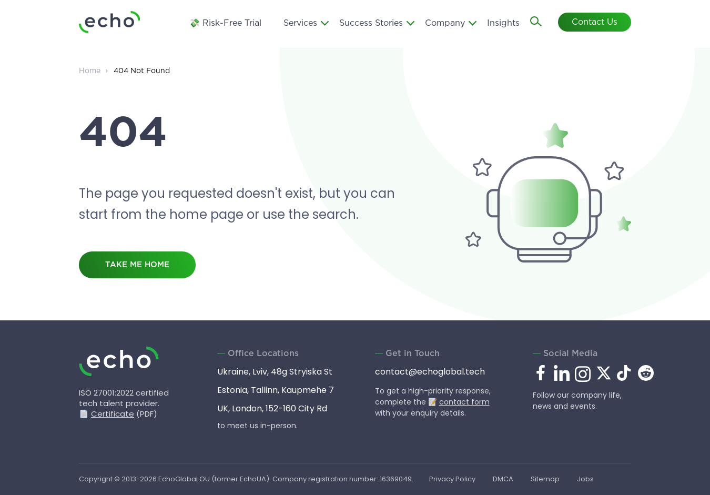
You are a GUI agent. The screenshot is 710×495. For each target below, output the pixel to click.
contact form (464, 402)
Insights (503, 23)
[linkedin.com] (562, 380)
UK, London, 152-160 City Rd (272, 408)
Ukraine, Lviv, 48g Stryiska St (274, 372)
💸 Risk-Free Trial (225, 23)
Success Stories (371, 23)
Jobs (585, 479)
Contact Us (594, 22)
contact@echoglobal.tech (430, 372)
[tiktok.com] (625, 378)
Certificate (112, 413)
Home (89, 71)
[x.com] (604, 378)
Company (445, 23)
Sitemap (545, 479)
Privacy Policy (452, 479)
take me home (137, 264)
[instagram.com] (583, 380)
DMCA (503, 479)
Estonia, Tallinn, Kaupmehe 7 (275, 390)
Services (300, 23)
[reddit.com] (646, 378)
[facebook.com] (541, 373)
